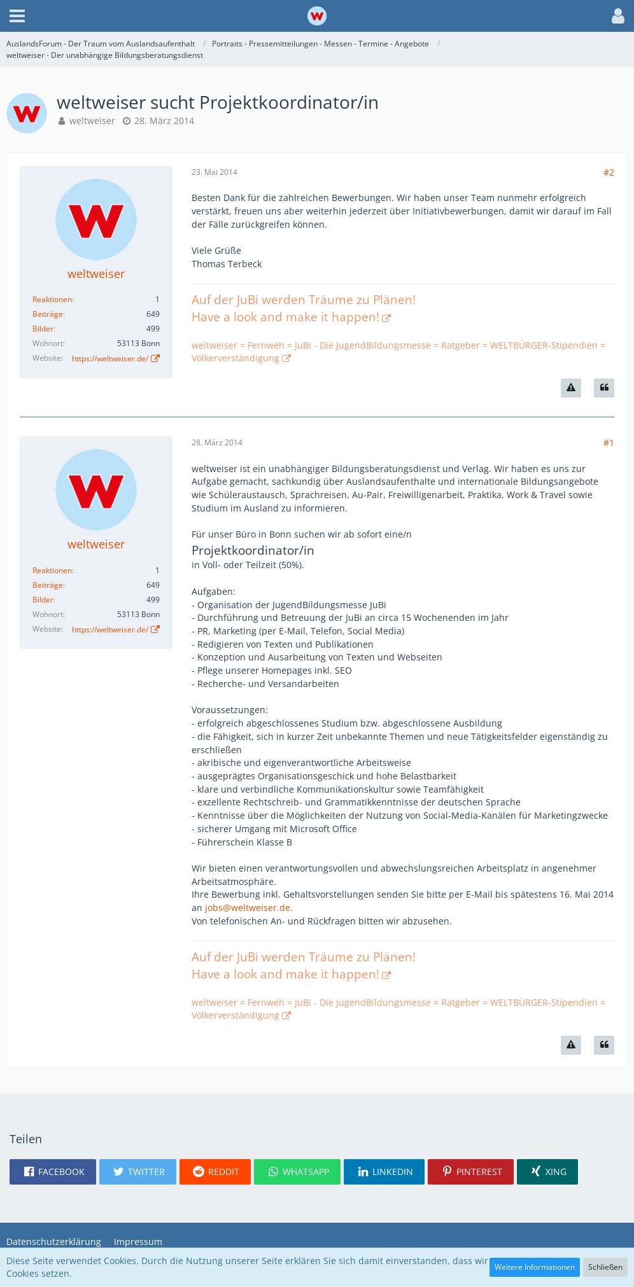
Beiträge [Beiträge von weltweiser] (47, 314)
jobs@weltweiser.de (247, 907)
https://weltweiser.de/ (110, 358)
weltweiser (92, 121)
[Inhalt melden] (571, 388)
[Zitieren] (604, 388)
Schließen (605, 1267)
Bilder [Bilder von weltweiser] (42, 328)
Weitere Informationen (535, 1267)
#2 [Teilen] (608, 172)
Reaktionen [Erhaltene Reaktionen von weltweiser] (52, 299)
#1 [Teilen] (608, 442)
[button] (17, 16)
